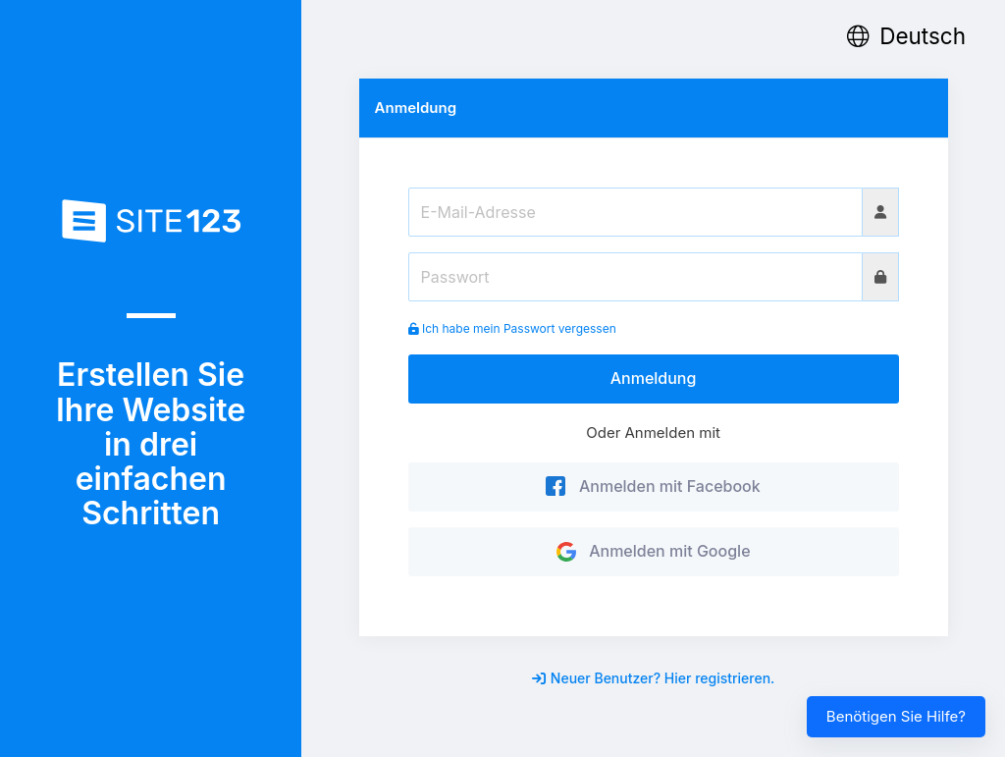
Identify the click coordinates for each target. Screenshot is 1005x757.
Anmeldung (653, 378)
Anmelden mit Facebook (653, 486)
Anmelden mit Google (653, 551)
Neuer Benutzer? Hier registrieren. (653, 678)
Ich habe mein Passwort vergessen (512, 328)
